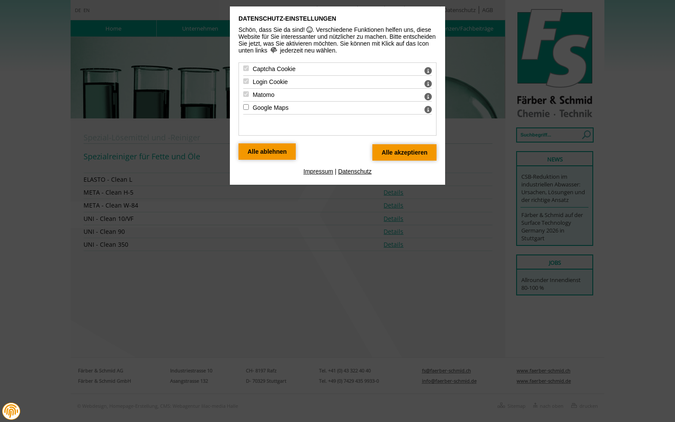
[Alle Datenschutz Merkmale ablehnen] (267, 151)
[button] (11, 411)
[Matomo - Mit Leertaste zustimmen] (246, 94)
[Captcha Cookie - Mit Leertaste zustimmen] (246, 68)
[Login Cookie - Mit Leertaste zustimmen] (246, 81)
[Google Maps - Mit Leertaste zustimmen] (246, 107)
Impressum (318, 171)
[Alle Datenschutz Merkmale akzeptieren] (404, 152)
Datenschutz (355, 171)
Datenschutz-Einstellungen (287, 18)
